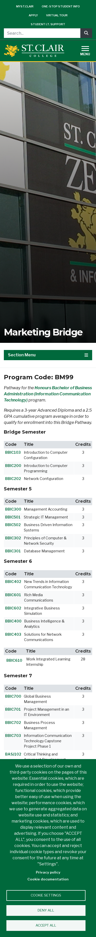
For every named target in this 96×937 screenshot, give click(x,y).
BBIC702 (13, 722)
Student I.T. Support (48, 24)
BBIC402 (13, 581)
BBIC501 (12, 517)
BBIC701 (13, 709)
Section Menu (48, 355)
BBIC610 (14, 660)
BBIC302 (13, 538)
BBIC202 (13, 478)
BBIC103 (13, 452)
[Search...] (42, 33)
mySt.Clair (25, 6)
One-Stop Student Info (61, 6)
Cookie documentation (48, 879)
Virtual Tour (57, 15)
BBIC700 (13, 696)
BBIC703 (13, 735)
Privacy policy (48, 872)
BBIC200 (13, 465)
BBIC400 (13, 621)
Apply (33, 15)
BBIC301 (13, 551)
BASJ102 (13, 754)
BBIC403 (13, 634)
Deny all (46, 910)
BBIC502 (13, 525)
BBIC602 (13, 608)
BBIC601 (13, 595)
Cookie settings (46, 895)
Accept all (46, 925)
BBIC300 (13, 509)
